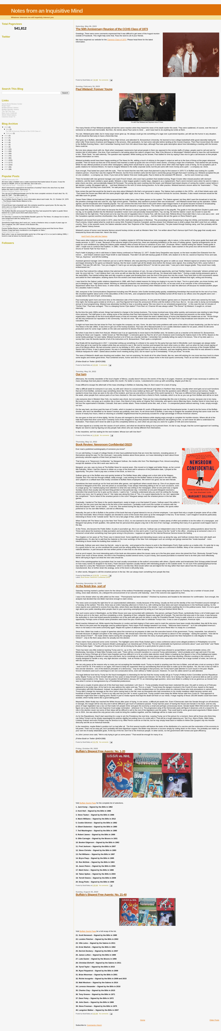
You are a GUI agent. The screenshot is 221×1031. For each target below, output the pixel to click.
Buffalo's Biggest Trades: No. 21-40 (15, 197)
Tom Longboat (7, 220)
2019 (6, 140)
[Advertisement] (23, 64)
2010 (6, 160)
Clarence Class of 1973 (116, 40)
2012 (6, 156)
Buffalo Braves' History (10, 107)
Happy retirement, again (10, 232)
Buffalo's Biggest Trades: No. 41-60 (15, 191)
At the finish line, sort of (90, 586)
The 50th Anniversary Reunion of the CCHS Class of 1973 (112, 29)
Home (142, 1020)
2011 (6, 158)
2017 (6, 144)
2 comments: (103, 365)
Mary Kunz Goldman (9, 113)
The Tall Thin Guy (8, 111)
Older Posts (214, 1020)
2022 (6, 135)
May (8, 129)
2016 (6, 147)
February (9, 133)
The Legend (6, 226)
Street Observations (9, 115)
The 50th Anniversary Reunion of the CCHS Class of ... (24, 131)
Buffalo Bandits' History (10, 109)
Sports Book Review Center (12, 104)
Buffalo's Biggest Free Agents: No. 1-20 (100, 751)
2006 (6, 169)
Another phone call (9, 209)
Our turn (81, 374)
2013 (6, 153)
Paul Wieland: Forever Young (94, 89)
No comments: (104, 80)
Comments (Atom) (94, 1025)
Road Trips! (6, 106)
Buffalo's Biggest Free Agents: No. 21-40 (101, 894)
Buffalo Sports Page (88, 803)
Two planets (6, 203)
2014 (6, 151)
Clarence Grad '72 (8, 117)
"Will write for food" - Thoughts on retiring (17, 185)
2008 (6, 165)
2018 (6, 142)
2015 (6, 149)
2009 (6, 162)
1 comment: (104, 575)
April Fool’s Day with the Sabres (94, 236)
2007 (6, 167)
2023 (6, 127)
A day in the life (7, 214)
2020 (6, 138)
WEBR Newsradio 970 (10, 179)
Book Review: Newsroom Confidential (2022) (104, 444)
